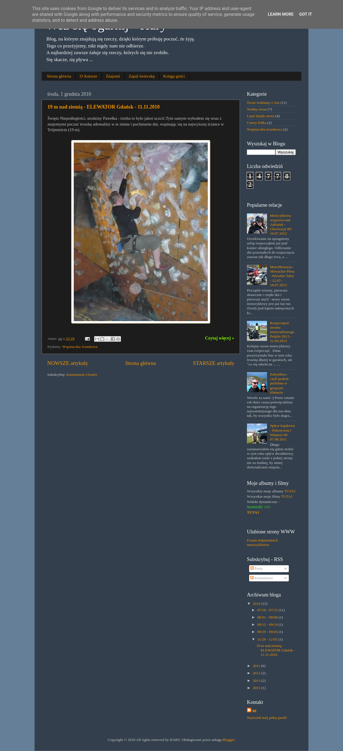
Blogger (228, 740)
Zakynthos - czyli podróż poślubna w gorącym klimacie (279, 383)
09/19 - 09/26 (267, 632)
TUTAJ (290, 491)
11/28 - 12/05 (267, 639)
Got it (305, 14)
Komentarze (261, 578)
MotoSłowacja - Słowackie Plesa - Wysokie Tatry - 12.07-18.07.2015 (282, 276)
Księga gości (174, 76)
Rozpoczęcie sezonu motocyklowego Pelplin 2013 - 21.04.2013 (282, 332)
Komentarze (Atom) (81, 374)
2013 (257, 680)
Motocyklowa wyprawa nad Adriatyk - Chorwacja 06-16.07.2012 (281, 224)
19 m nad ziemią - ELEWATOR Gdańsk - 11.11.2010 (103, 107)
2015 (257, 688)
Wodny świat (257, 109)
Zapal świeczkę (142, 76)
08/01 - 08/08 (267, 617)
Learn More (281, 14)
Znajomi (113, 76)
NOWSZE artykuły (67, 363)
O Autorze (88, 76)
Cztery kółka (256, 123)
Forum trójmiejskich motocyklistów (262, 542)
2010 (257, 603)
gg (254, 710)
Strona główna (59, 76)
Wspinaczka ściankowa (79, 347)
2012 (257, 673)
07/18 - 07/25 (267, 610)
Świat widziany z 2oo (263, 102)
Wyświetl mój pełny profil (267, 718)
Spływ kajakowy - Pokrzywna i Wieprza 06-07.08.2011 (282, 432)
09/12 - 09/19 (267, 624)
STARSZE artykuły (213, 363)
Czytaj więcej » (219, 338)
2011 (257, 666)
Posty (256, 568)
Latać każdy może (260, 116)
